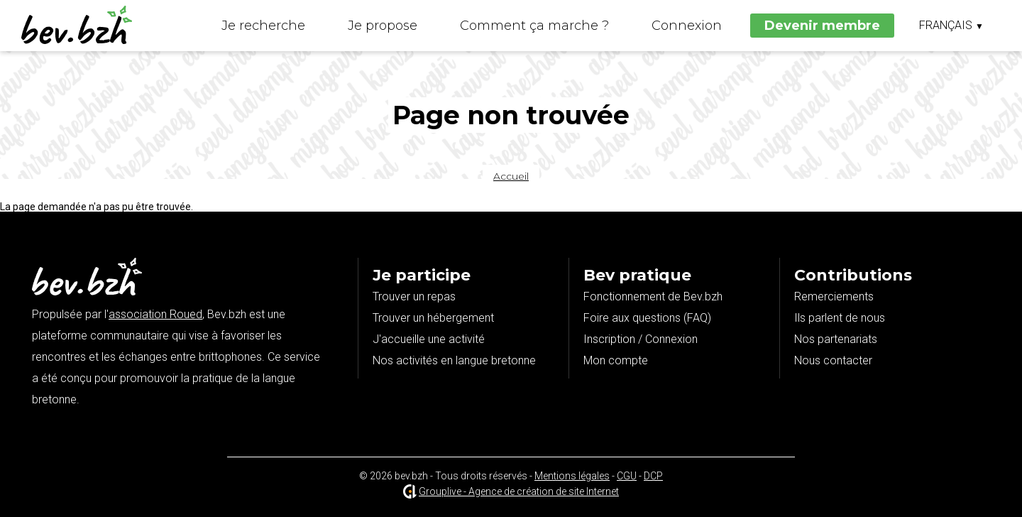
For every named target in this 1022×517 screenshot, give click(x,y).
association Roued (155, 314)
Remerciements (834, 296)
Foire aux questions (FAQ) (647, 318)
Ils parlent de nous (839, 318)
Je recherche (263, 25)
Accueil (511, 176)
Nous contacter (833, 360)
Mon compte (615, 360)
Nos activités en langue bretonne (454, 360)
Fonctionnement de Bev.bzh (652, 296)
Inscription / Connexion (640, 339)
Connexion (687, 25)
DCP (653, 475)
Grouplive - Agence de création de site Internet (519, 491)
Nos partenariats (835, 339)
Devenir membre (822, 25)
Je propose (382, 25)
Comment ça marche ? (534, 25)
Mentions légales (572, 475)
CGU (627, 475)
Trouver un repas (414, 296)
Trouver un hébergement (433, 318)
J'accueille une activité (429, 339)
